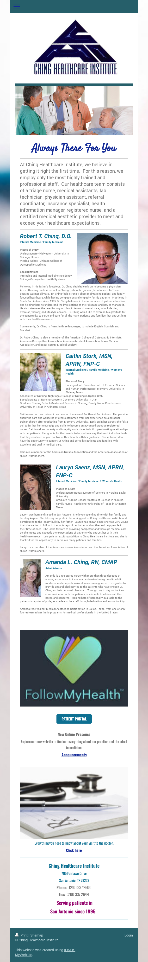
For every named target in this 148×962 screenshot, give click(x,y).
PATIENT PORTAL (74, 719)
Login (128, 935)
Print (22, 935)
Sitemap (36, 935)
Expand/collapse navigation (74, 6)
